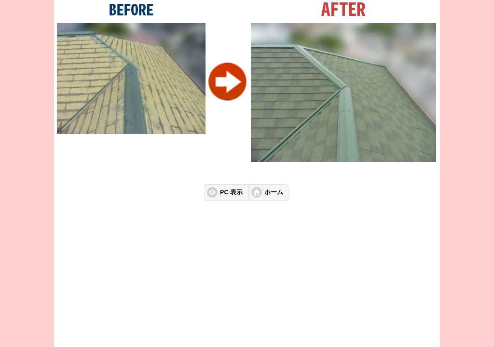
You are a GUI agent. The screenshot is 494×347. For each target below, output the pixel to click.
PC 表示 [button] (231, 192)
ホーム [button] (273, 192)
